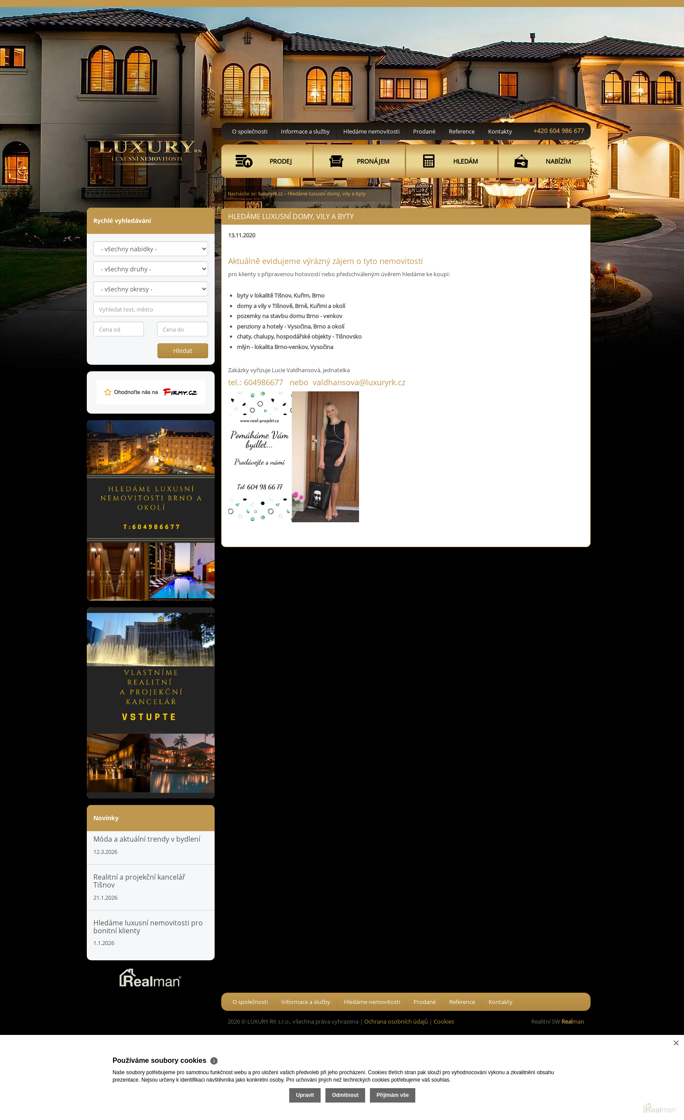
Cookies (444, 1021)
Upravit (539, 1084)
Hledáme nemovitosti (371, 131)
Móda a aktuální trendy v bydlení (146, 839)
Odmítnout (579, 1084)
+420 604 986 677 (559, 131)
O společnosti (249, 131)
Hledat (182, 350)
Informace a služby (305, 131)
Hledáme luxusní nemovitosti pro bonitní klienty (148, 926)
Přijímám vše (627, 1084)
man (572, 1021)
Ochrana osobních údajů (396, 1021)
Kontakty (500, 131)
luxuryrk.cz (270, 193)
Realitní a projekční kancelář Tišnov (139, 881)
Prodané (424, 131)
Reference (462, 131)
